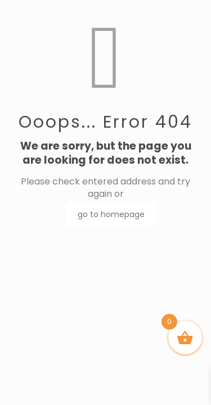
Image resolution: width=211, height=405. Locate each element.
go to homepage (111, 214)
